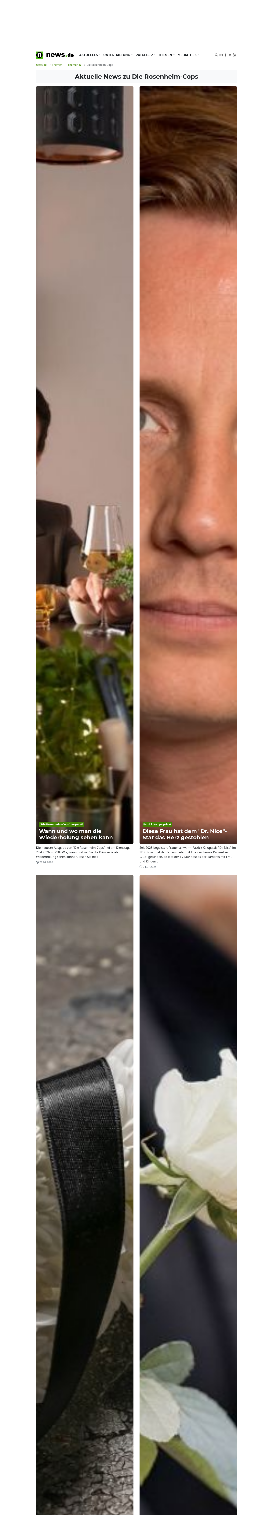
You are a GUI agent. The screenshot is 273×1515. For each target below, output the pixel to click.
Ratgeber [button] (145, 55)
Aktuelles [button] (89, 55)
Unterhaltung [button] (117, 55)
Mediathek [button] (188, 55)
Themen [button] (165, 55)
